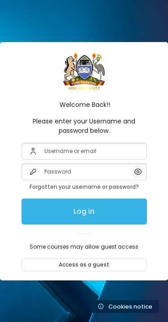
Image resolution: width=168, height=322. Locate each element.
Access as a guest (84, 264)
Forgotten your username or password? (84, 187)
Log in (84, 211)
